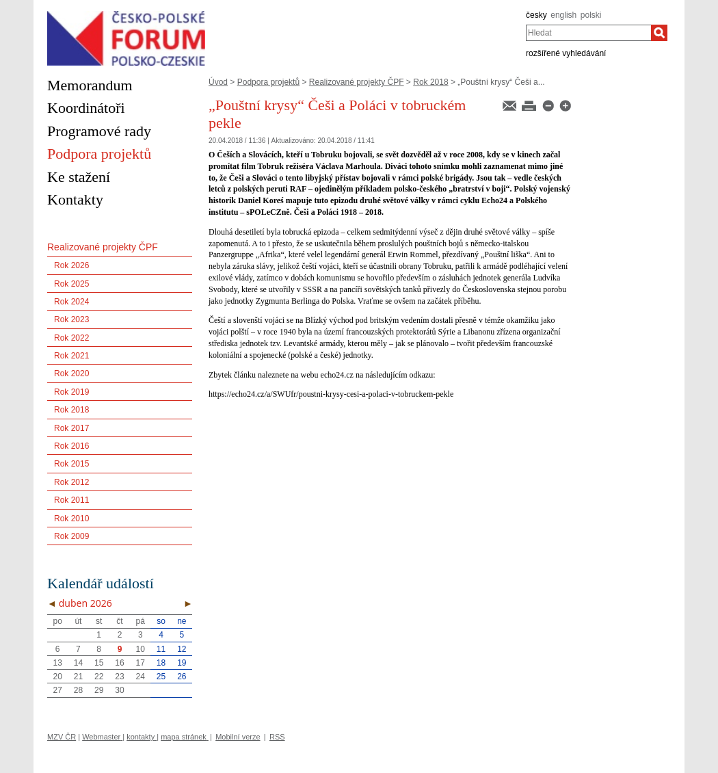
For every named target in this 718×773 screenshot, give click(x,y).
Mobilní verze (237, 737)
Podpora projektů (268, 82)
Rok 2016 (71, 446)
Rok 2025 (71, 284)
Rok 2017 (71, 428)
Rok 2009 (71, 536)
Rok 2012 (71, 482)
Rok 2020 (71, 373)
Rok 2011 (71, 500)
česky (536, 15)
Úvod (218, 82)
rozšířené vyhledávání (566, 53)
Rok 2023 (71, 319)
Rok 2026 (71, 265)
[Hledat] (659, 33)
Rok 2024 (71, 301)
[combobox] (588, 33)
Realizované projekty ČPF (356, 82)
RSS (277, 737)
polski (591, 15)
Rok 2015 (71, 464)
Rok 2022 (71, 338)
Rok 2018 (430, 82)
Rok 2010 (71, 518)
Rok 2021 (71, 356)
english (563, 15)
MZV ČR (61, 737)
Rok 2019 (71, 392)
